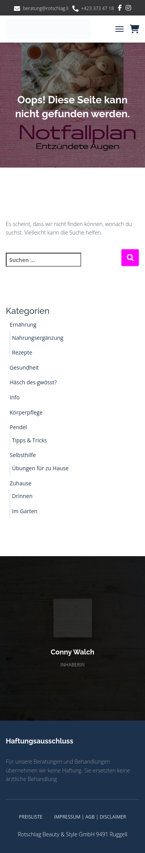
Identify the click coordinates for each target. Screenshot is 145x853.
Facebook (120, 9)
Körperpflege (26, 412)
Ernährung (23, 324)
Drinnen (22, 496)
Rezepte (22, 352)
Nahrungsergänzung (37, 337)
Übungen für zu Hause (40, 468)
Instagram (128, 9)
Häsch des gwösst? (33, 382)
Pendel (18, 427)
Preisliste (31, 817)
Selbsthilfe (23, 455)
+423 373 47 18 (97, 8)
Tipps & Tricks (29, 440)
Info (15, 397)
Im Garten (25, 511)
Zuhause (20, 483)
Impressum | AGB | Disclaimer (90, 817)
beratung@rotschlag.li (45, 8)
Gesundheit (24, 367)
